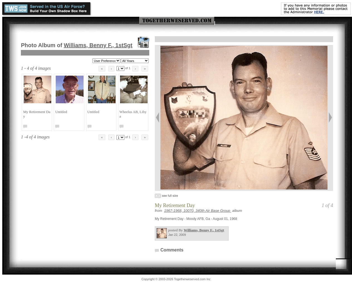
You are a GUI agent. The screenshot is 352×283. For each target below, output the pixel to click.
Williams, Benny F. (98, 45)
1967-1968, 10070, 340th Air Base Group (197, 210)
